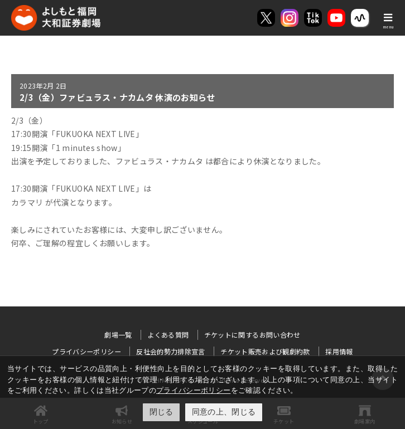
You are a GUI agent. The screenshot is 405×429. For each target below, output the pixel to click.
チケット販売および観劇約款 (265, 351)
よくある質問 (168, 334)
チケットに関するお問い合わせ (252, 334)
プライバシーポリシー (193, 390)
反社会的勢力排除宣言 (170, 351)
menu (388, 27)
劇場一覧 (118, 334)
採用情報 (339, 351)
